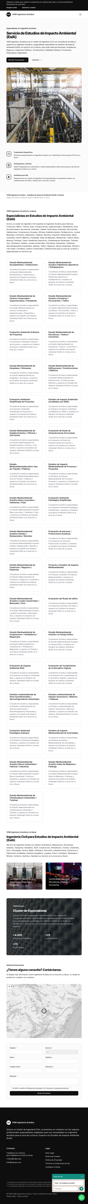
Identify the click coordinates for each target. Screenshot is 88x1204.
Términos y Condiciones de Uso (57, 1088)
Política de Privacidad (34, 1088)
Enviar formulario (44, 1093)
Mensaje (13, 1076)
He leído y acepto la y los (41, 1088)
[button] (44, 1011)
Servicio (48, 1048)
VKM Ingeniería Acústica (20, 14)
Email (12, 1057)
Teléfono (49, 1057)
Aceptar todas (11, 7)
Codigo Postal (15, 1067)
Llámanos (37, 60)
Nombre (13, 1048)
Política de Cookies (52, 1156)
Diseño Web (11, 1196)
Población (49, 1067)
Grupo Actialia (22, 1196)
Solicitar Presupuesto (17, 60)
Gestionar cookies (29, 7)
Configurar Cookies (52, 1167)
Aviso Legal (49, 1153)
